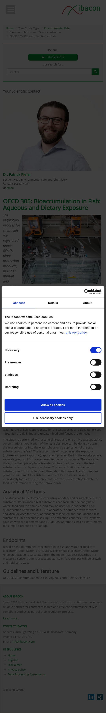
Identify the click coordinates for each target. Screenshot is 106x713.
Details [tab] (53, 302)
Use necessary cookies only (53, 417)
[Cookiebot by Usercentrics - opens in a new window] (84, 291)
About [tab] (87, 302)
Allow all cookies (53, 405)
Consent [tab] (19, 302)
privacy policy (76, 332)
